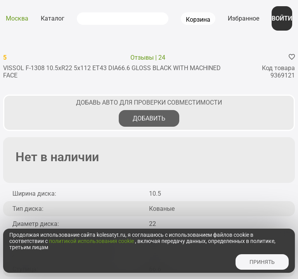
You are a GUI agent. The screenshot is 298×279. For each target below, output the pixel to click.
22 (152, 223)
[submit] (86, 18)
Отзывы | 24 (147, 57)
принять (262, 262)
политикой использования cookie (92, 241)
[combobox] (132, 18)
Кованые (162, 208)
